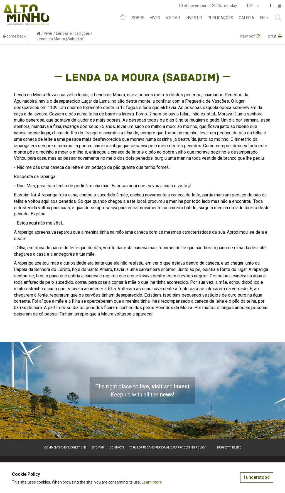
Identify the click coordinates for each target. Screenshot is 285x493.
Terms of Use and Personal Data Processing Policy (167, 447)
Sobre (138, 18)
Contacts (116, 447)
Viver (155, 18)
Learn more (152, 482)
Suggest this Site (229, 447)
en (264, 18)
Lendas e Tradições (73, 33)
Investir (194, 18)
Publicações (220, 18)
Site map (98, 447)
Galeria (246, 18)
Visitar (173, 18)
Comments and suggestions (65, 447)
